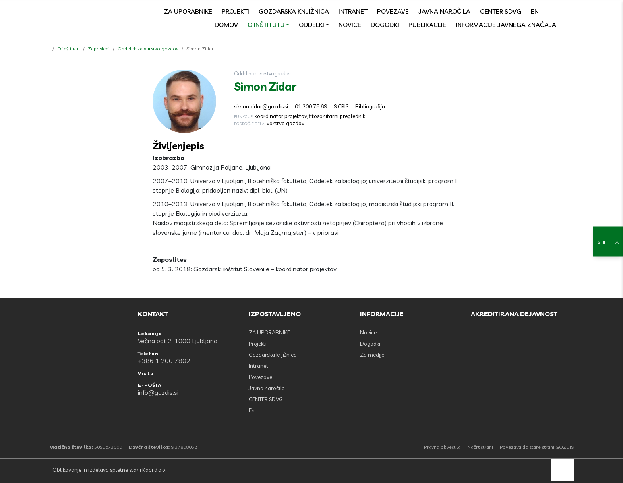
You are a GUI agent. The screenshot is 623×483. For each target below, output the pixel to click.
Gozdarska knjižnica (294, 11)
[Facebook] (552, 11)
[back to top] (562, 470)
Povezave (393, 11)
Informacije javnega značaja (506, 25)
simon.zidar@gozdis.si (261, 106)
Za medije (372, 354)
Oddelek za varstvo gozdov (148, 49)
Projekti (235, 11)
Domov (226, 25)
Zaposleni (99, 49)
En (535, 11)
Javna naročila (444, 11)
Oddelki (311, 25)
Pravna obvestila (442, 447)
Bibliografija (370, 106)
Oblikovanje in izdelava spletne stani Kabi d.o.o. (108, 469)
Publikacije (427, 25)
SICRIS (341, 106)
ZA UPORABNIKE (188, 11)
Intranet (353, 11)
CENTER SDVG (500, 11)
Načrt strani (480, 447)
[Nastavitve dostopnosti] (608, 242)
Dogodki (385, 25)
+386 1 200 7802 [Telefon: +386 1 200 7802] (164, 361)
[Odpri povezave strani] (570, 25)
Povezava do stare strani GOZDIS (537, 447)
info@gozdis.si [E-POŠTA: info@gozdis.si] (158, 392)
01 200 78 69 (311, 106)
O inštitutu (266, 25)
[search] (570, 11)
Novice (350, 25)
